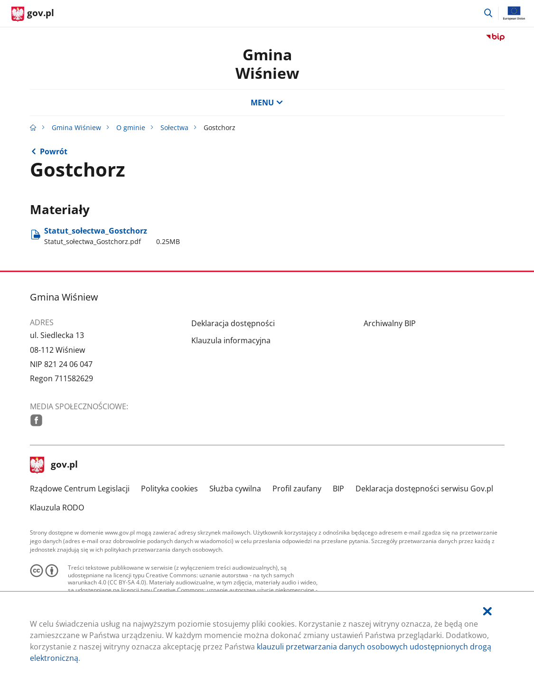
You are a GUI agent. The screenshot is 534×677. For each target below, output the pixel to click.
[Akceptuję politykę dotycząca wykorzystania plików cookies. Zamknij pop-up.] (487, 611)
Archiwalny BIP (390, 323)
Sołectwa (174, 127)
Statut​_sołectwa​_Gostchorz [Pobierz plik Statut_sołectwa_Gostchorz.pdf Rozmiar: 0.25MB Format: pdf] (112, 236)
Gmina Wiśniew (76, 127)
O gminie (130, 127)
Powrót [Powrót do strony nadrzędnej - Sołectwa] (53, 151)
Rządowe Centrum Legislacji (80, 488)
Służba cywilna (235, 488)
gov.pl (54, 465)
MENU (267, 102)
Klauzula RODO (57, 507)
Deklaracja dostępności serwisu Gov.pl (424, 488)
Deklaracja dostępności (233, 323)
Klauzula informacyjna (231, 340)
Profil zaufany (296, 488)
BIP (338, 488)
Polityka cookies (169, 488)
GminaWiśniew (267, 63)
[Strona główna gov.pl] (32, 14)
